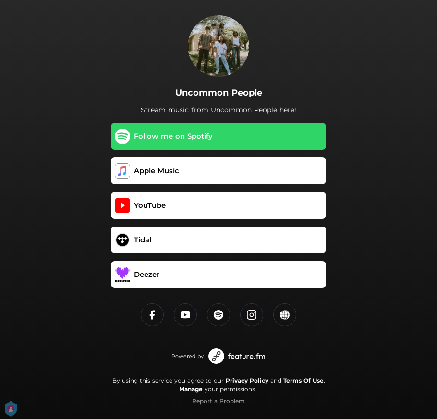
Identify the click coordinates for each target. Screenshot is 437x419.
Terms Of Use (303, 380)
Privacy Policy (247, 380)
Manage (191, 389)
